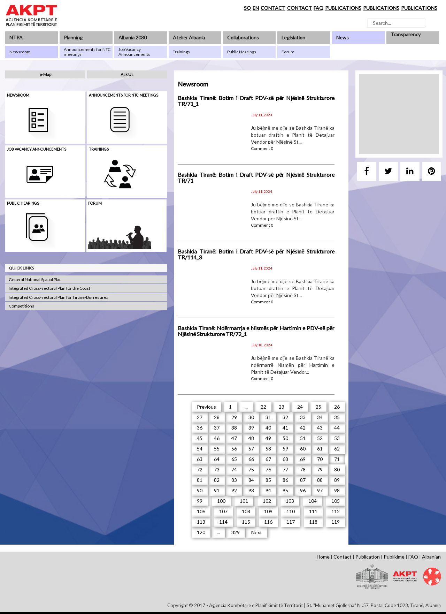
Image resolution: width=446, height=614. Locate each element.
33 (303, 417)
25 (318, 407)
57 (251, 449)
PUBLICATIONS (343, 8)
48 (251, 438)
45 (199, 438)
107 (223, 511)
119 (335, 522)
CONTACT (273, 8)
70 (320, 459)
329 (235, 532)
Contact (342, 557)
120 (201, 532)
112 (335, 511)
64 (217, 459)
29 (234, 417)
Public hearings (23, 203)
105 (335, 501)
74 (234, 469)
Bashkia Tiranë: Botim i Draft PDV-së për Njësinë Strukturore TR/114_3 (256, 254)
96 (303, 490)
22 (263, 407)
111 (313, 511)
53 (337, 438)
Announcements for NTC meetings (123, 95)
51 (303, 438)
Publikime (394, 557)
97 (320, 490)
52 (320, 438)
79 (320, 469)
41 (285, 428)
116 (268, 522)
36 (199, 428)
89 (337, 480)
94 (268, 490)
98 (337, 490)
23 (281, 407)
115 (246, 522)
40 (268, 428)
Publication (367, 557)
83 (234, 480)
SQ (247, 8)
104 (312, 501)
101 (244, 501)
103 (290, 501)
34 (320, 417)
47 (234, 438)
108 (246, 511)
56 (234, 449)
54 (199, 449)
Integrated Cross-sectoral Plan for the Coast (49, 288)
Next (256, 532)
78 (303, 469)
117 (290, 522)
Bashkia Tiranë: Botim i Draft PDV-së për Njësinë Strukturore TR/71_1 (256, 100)
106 (201, 511)
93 (251, 490)
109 (268, 511)
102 (267, 501)
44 (337, 428)
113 (201, 522)
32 (285, 417)
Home (323, 557)
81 (199, 480)
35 (337, 417)
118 (313, 522)
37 (217, 428)
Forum (95, 203)
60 (303, 449)
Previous (206, 407)
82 (217, 480)
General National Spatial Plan (35, 279)
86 (285, 480)
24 (300, 407)
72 (199, 469)
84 (251, 480)
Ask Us (127, 74)
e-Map (45, 74)
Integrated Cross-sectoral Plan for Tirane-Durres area (58, 297)
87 (303, 480)
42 (303, 428)
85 (268, 480)
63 (199, 459)
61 (320, 449)
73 (217, 469)
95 (285, 490)
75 (251, 469)
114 (223, 522)
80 (337, 469)
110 (290, 511)
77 (285, 469)
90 (199, 490)
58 (268, 449)
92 (234, 490)
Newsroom (18, 95)
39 (251, 428)
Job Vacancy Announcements (36, 149)
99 (199, 501)
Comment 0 (262, 148)
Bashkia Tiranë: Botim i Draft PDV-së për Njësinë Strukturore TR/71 (256, 177)
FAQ (318, 8)
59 (285, 449)
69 (303, 459)
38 (234, 428)
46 (217, 438)
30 (251, 417)
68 (285, 459)
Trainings (99, 149)
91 (217, 490)
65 (234, 459)
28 (217, 417)
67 (268, 459)
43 (320, 428)
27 (199, 417)
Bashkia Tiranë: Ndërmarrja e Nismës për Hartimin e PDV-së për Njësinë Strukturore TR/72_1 (256, 331)
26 (337, 407)
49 (268, 438)
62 (337, 449)
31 (268, 417)
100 (221, 501)
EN (256, 8)
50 (285, 438)
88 (320, 480)
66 (251, 459)
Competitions (21, 306)
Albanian (431, 557)
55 (217, 449)
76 (268, 469)
